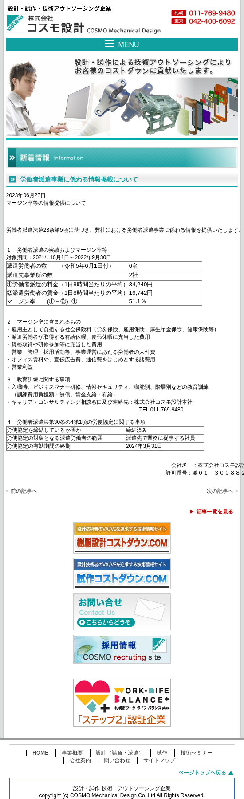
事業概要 (72, 759)
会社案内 (80, 766)
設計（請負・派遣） (120, 759)
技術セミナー (197, 759)
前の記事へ (24, 497)
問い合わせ (117, 766)
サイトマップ (159, 766)
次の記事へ (220, 497)
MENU (128, 44)
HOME (40, 759)
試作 (162, 759)
